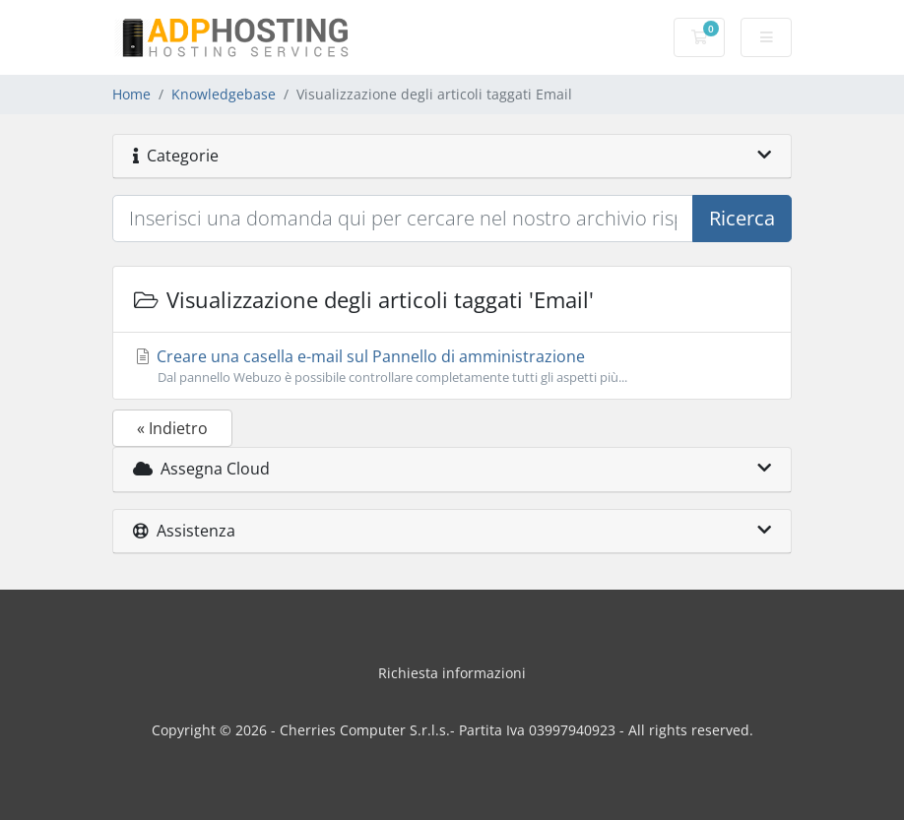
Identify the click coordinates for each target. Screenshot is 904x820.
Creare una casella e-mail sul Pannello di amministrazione (452, 366)
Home (131, 94)
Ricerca (742, 218)
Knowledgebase (223, 94)
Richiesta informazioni (452, 672)
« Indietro (172, 428)
